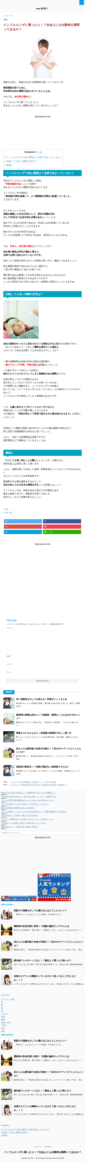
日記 (3, 1028)
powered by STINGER (57, 1158)
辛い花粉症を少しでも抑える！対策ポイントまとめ (41, 699)
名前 (9, 656)
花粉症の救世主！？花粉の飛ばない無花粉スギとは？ (42, 766)
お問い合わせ (38, 1147)
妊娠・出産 (6, 1022)
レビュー (5, 1014)
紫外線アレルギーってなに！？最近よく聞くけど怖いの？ (42, 960)
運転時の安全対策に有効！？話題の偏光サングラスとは (41, 926)
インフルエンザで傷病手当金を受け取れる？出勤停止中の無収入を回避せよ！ (38, 785)
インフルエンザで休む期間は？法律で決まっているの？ (33, 157)
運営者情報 (48, 1147)
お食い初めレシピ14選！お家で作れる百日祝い (20, 815)
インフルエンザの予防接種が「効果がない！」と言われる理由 (32, 782)
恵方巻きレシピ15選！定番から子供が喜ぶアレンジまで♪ (23, 823)
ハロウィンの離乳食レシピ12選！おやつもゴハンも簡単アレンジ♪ (27, 819)
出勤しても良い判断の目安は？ (21, 161)
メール (9, 664)
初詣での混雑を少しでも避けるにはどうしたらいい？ (40, 910)
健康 (6, 509)
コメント (10, 628)
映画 (3, 1017)
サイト (9, 672)
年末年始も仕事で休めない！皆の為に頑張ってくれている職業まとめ (28, 796)
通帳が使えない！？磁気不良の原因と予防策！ (19, 827)
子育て (4, 1025)
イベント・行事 (7, 999)
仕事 (6, 512)
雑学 (3, 1031)
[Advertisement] (42, 132)
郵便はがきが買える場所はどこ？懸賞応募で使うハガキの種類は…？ (28, 793)
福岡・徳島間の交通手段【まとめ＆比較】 (18, 808)
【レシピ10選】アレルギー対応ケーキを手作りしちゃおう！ (25, 804)
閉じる (38, 152)
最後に (9, 165)
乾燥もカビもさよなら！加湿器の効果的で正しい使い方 (43, 733)
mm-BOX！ (42, 8)
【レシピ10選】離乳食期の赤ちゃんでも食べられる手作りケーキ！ (27, 800)
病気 (10, 512)
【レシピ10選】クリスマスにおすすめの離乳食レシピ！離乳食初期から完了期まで (34, 812)
